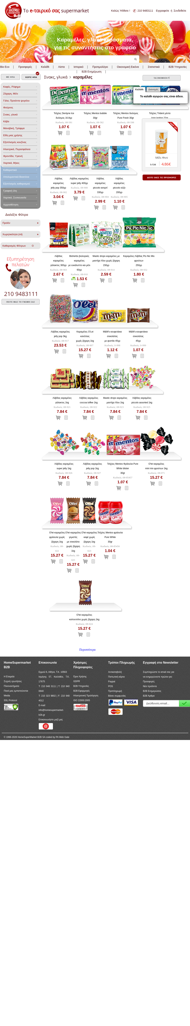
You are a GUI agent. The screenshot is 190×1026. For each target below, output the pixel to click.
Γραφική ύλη (10, 190)
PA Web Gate (62, 737)
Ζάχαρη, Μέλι (10, 93)
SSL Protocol (10, 700)
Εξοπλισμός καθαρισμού (16, 183)
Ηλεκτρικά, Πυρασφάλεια (16, 149)
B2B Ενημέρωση (91, 71)
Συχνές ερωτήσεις (13, 681)
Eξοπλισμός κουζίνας (14, 142)
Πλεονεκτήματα (11, 686)
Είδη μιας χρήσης (12, 135)
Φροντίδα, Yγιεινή (13, 156)
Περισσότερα (87, 649)
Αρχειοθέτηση (10, 204)
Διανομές (153, 89)
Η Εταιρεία (9, 676)
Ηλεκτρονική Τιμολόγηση (85, 695)
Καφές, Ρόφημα (11, 86)
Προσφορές (25, 66)
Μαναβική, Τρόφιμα (13, 128)
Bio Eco (4, 66)
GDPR (76, 681)
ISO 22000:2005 (81, 700)
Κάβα (6, 121)
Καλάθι (45, 66)
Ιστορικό (78, 66)
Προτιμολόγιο (100, 66)
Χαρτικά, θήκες (11, 162)
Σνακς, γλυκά (10, 114)
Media (7, 695)
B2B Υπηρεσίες (81, 686)
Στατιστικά (154, 66)
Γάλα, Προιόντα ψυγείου (16, 100)
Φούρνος (8, 107)
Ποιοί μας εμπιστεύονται (16, 691)
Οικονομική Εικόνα (128, 66)
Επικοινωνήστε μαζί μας (51, 719)
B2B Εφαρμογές (81, 691)
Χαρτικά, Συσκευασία (14, 197)
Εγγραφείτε (162, 10)
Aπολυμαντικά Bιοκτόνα (16, 176)
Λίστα (61, 66)
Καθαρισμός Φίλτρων (18, 245)
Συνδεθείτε (180, 10)
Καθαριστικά (10, 170)
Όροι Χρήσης (80, 676)
